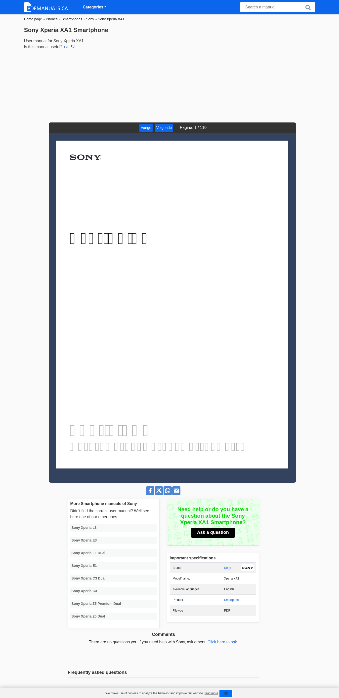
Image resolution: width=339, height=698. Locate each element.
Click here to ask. (223, 642)
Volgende (164, 127)
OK (226, 693)
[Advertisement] (169, 85)
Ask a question (213, 532)
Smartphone (232, 600)
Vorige (146, 127)
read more (211, 693)
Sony (227, 568)
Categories (93, 7)
